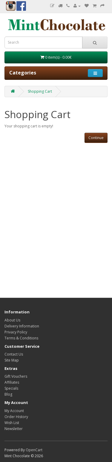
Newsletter (13, 428)
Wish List (11, 422)
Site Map (11, 360)
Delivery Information (21, 326)
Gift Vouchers (15, 376)
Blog (8, 394)
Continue (96, 137)
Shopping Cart (40, 91)
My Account (14, 410)
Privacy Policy (15, 332)
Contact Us (13, 354)
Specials (11, 388)
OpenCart (34, 449)
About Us (12, 320)
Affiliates (11, 382)
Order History (16, 416)
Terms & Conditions (21, 338)
